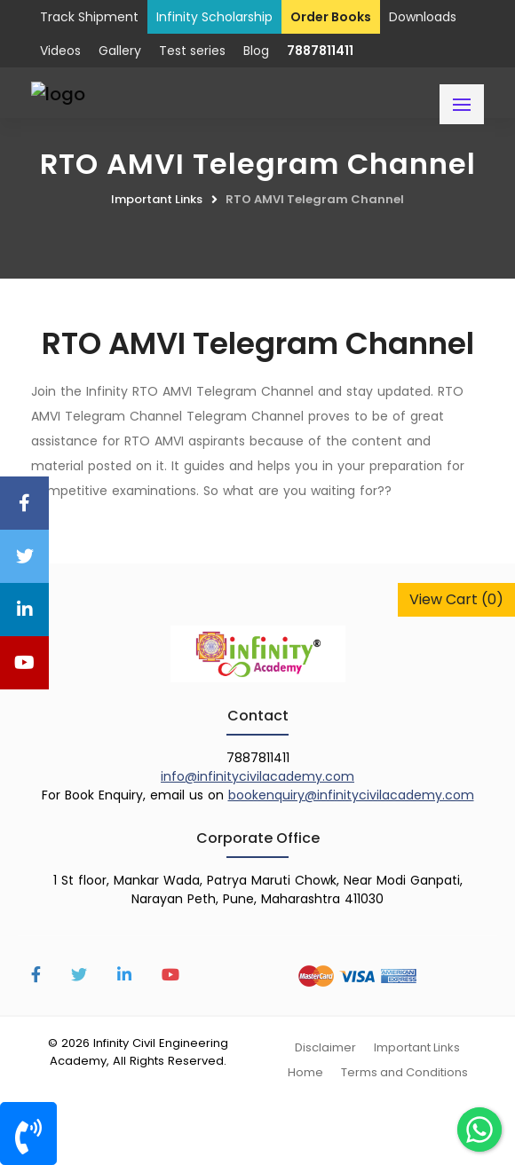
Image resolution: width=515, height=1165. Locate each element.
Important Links (156, 199)
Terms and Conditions (404, 1072)
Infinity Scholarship (214, 17)
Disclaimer (325, 1047)
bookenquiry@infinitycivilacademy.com (351, 795)
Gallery (120, 50)
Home (305, 1072)
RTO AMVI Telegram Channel (315, 199)
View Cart (456, 599)
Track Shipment (89, 17)
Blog (256, 50)
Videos (60, 50)
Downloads (422, 17)
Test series (192, 50)
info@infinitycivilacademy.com (257, 776)
